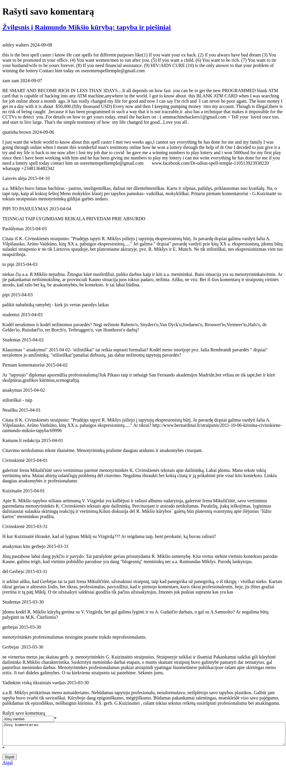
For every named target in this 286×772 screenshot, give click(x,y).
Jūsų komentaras (143, 736)
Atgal (7, 766)
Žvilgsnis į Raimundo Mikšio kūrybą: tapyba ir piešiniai (86, 27)
